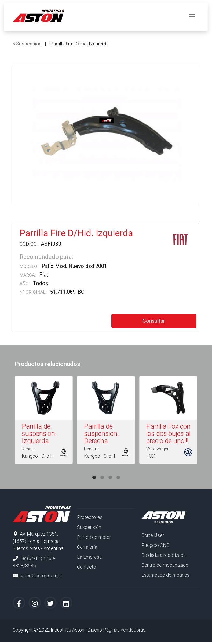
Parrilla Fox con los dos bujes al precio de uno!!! (168, 433)
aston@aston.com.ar (41, 575)
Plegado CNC (155, 545)
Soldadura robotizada (163, 555)
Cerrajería (87, 547)
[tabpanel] (44, 421)
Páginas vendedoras (124, 630)
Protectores (90, 517)
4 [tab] (118, 472)
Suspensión (89, 527)
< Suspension (27, 43)
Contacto (86, 567)
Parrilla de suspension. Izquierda (39, 433)
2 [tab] (102, 472)
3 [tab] (110, 472)
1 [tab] (94, 472)
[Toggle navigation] (192, 17)
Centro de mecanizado (164, 565)
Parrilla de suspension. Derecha (101, 433)
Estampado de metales (165, 575)
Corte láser (152, 535)
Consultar (153, 321)
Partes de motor (94, 537)
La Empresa (89, 557)
